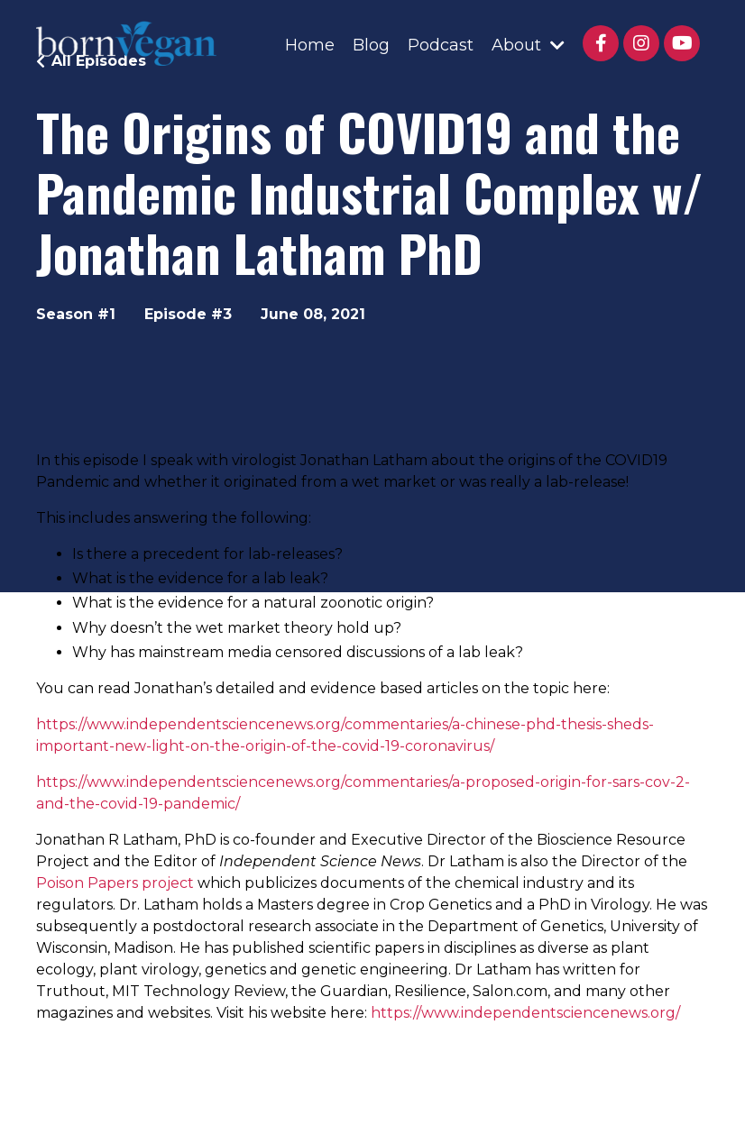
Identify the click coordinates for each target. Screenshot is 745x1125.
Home (310, 45)
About (528, 45)
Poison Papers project (115, 883)
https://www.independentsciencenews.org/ (525, 1012)
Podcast (441, 45)
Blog (371, 45)
